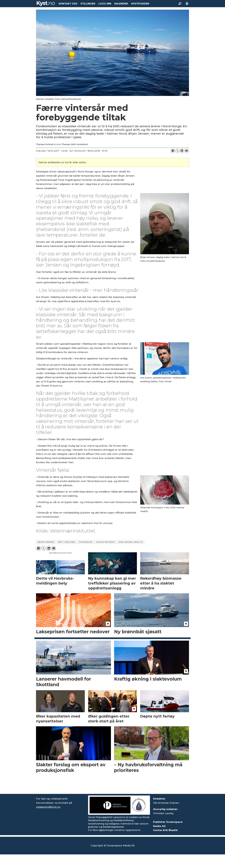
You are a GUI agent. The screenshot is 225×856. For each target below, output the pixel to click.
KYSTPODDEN (140, 3)
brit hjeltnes (66, 542)
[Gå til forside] (46, 3)
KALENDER (121, 3)
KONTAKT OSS (68, 3)
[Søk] (179, 3)
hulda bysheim (105, 542)
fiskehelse (85, 542)
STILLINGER (88, 3)
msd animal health (131, 542)
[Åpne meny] (187, 3)
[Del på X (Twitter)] (177, 151)
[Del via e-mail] (186, 151)
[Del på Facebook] (173, 151)
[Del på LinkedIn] (182, 151)
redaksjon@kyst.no (48, 807)
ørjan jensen (46, 542)
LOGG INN (104, 3)
